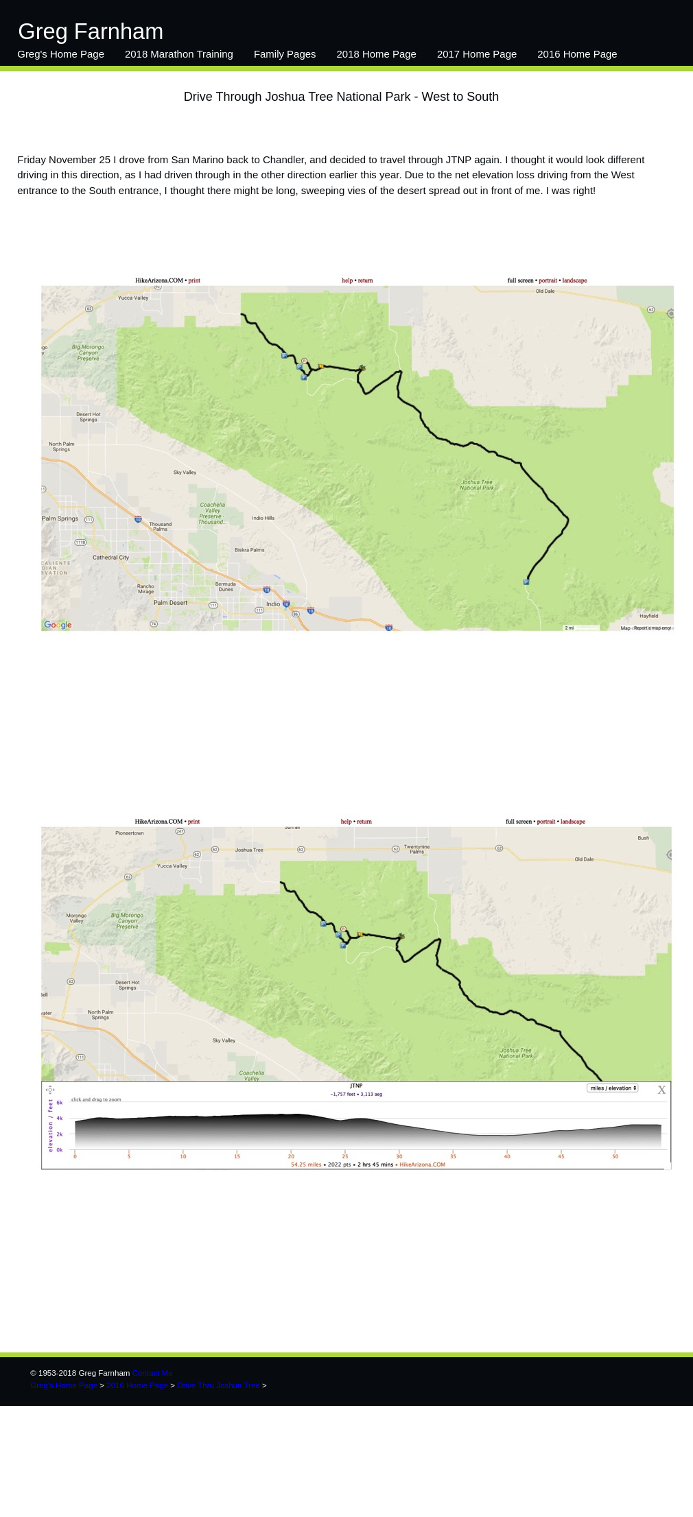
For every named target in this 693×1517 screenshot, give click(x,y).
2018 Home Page (376, 54)
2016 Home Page (577, 54)
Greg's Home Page (60, 54)
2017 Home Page (477, 54)
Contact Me (152, 1373)
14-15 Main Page (56, 81)
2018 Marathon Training (179, 54)
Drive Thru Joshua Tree (218, 1385)
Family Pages (285, 54)
